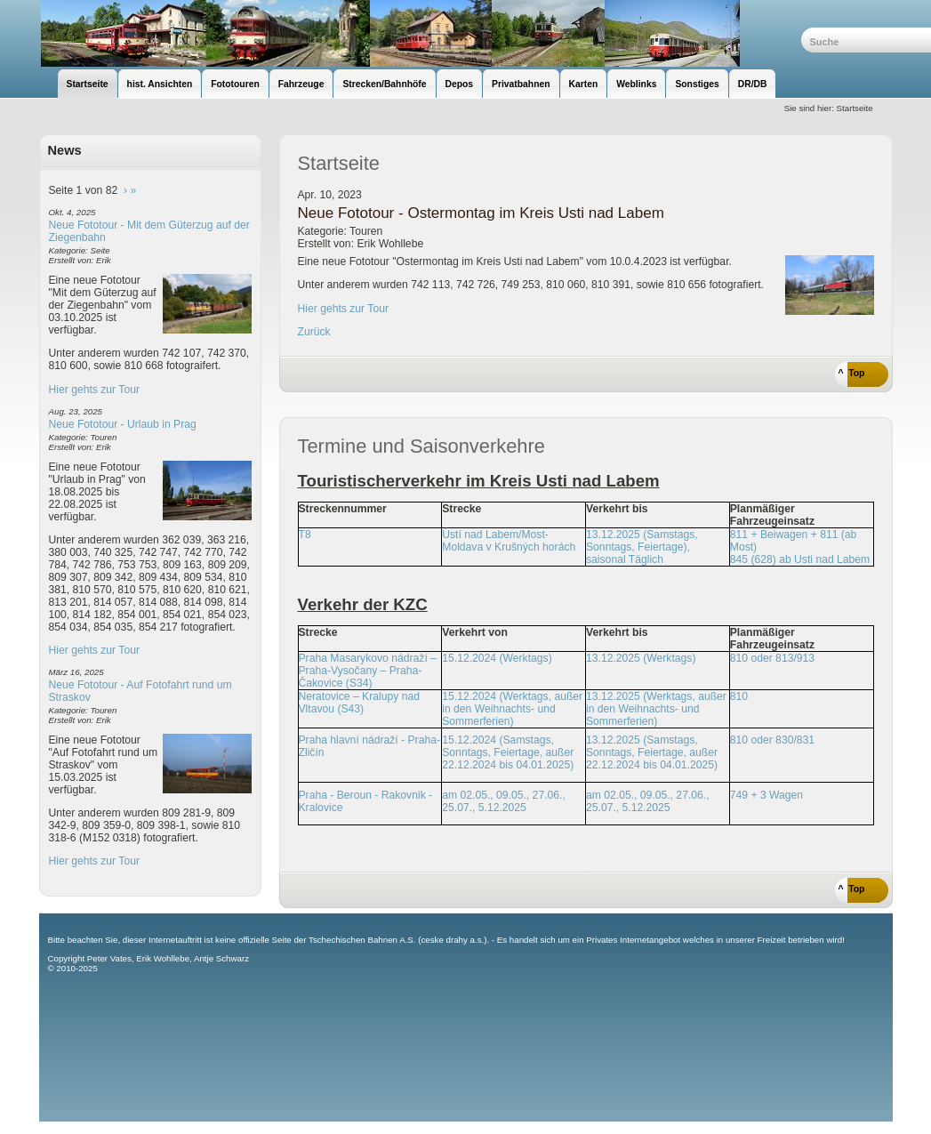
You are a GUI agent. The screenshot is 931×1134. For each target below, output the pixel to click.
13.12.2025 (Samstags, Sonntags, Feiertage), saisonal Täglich (642, 547)
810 (739, 696)
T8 (305, 534)
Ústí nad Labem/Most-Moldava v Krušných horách (508, 540)
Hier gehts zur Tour (94, 389)
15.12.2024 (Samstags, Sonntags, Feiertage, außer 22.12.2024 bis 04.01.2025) (508, 752)
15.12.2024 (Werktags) (496, 658)
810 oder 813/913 (772, 658)
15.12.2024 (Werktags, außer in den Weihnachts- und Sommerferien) (512, 709)
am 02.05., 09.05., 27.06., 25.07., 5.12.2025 (504, 801)
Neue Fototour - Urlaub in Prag (123, 424)
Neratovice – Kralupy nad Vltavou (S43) (360, 702)
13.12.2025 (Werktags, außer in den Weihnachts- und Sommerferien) (656, 709)
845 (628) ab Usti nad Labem (800, 559)
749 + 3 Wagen (766, 795)
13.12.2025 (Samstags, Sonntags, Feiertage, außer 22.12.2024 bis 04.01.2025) (652, 752)
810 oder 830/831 (772, 740)
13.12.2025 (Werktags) (640, 658)
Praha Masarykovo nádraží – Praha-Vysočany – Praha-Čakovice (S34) (368, 670)
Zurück (314, 332)
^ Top (852, 373)
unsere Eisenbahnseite (420, 33)
